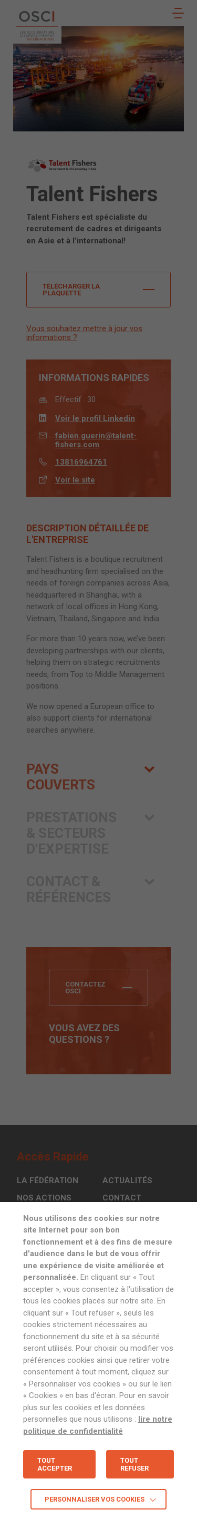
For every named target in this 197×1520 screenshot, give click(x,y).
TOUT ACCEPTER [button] (54, 1464)
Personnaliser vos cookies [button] (94, 1499)
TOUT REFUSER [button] (134, 1464)
